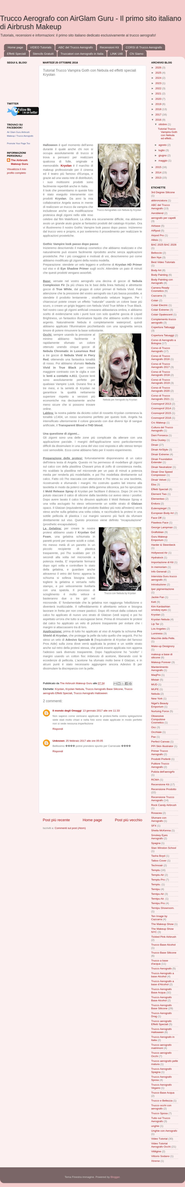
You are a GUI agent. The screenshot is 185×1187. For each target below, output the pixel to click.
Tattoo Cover (158, 860)
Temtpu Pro (158, 903)
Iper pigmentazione (162, 589)
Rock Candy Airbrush (163, 805)
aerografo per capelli (163, 217)
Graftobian (157, 532)
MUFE (155, 689)
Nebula (155, 693)
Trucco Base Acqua (162, 1092)
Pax (153, 736)
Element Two (159, 494)
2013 (158, 177)
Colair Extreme (160, 309)
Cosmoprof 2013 (161, 403)
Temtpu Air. (158, 898)
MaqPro (156, 674)
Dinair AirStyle (159, 449)
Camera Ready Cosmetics (160, 289)
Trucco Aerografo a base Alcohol (162, 975)
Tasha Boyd (158, 855)
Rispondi (58, 728)
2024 (158, 77)
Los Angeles (158, 628)
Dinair (154, 444)
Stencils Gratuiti (43, 53)
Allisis (154, 239)
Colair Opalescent (161, 314)
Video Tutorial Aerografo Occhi (161, 1145)
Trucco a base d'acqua (159, 962)
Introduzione (158, 584)
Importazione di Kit (162, 562)
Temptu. (156, 884)
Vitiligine (156, 1151)
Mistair (155, 679)
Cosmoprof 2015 (161, 413)
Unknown (59, 740)
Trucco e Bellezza (161, 1100)
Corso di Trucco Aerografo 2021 (160, 397)
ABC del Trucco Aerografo (75, 47)
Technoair (157, 865)
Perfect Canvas (160, 741)
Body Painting (159, 274)
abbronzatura (159, 200)
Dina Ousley (158, 440)
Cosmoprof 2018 (161, 417)
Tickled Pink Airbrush (163, 936)
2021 (158, 93)
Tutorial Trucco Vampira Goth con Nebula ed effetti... (167, 133)
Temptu (155, 870)
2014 (158, 172)
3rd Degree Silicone (163, 192)
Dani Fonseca (159, 435)
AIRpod (155, 230)
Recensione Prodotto (163, 789)
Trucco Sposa (159, 1113)
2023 (158, 83)
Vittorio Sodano (160, 1156)
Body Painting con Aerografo (162, 281)
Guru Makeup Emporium (159, 538)
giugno (163, 155)
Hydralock (157, 557)
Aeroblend (157, 213)
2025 (158, 72)
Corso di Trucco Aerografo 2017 (160, 365)
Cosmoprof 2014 (161, 408)
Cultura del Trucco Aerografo (162, 429)
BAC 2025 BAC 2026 (163, 244)
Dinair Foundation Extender (161, 461)
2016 (158, 119)
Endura (155, 503)
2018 (158, 109)
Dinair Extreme (160, 454)
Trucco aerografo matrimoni (161, 1046)
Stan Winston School (163, 847)
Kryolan (59, 689)
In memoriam (159, 567)
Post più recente (56, 820)
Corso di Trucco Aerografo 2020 (160, 389)
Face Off (156, 517)
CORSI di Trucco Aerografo (144, 47)
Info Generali (158, 571)
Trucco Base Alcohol (163, 944)
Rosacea (156, 813)
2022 (158, 88)
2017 (158, 114)
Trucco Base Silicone (163, 952)
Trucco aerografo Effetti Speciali (161, 1023)
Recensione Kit (160, 784)
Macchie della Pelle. (163, 638)
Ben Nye (156, 257)
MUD (154, 684)
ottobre (163, 124)
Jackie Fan (157, 597)
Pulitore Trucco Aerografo (160, 765)
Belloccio (156, 252)
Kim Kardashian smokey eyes (160, 608)
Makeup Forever (161, 662)
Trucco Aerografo (161, 968)
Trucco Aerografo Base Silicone (104, 689)
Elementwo (158, 498)
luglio (162, 150)
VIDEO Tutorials (41, 47)
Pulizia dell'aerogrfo (162, 771)
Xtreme (155, 1160)
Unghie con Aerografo (164, 1130)
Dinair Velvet (158, 479)
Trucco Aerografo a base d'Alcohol (162, 983)
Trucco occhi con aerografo (161, 1107)
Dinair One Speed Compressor (161, 473)
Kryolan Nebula (74, 689)
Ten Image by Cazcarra (159, 918)
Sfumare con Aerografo (158, 819)
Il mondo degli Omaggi (67, 710)
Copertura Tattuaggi (163, 327)
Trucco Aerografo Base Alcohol (161, 999)
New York (157, 698)
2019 (158, 104)
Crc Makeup (158, 422)
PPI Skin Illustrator (162, 746)
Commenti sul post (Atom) (70, 828)
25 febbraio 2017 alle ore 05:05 (84, 740)
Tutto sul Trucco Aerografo (160, 1120)
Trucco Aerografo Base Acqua (161, 991)
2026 (158, 67)
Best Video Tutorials (163, 262)
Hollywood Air (159, 552)
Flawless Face (159, 522)
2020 (158, 98)
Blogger (115, 1176)
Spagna (156, 843)
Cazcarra (156, 295)
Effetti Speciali (16, 53)
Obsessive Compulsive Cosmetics (158, 719)
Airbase (155, 225)
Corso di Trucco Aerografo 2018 (160, 373)
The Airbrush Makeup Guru (19, 162)
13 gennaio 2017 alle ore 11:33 (101, 710)
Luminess (157, 633)
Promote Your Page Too (18, 143)
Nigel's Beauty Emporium (159, 705)
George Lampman (162, 527)
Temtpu (155, 889)
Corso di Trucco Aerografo (160, 350)
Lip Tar (155, 623)
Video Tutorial (159, 1138)
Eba (153, 484)
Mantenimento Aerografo (159, 669)
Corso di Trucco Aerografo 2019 (160, 381)
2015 (158, 167)
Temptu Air (157, 874)
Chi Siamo (136, 53)
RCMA (155, 779)
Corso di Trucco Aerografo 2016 (160, 357)
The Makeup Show (162, 924)
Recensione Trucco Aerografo (162, 799)
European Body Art (162, 513)
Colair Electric (159, 305)
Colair (154, 300)
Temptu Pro (158, 879)
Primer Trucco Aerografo (159, 752)
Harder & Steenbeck (163, 544)
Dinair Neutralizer (161, 467)
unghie (155, 1126)
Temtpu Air (157, 893)
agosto (163, 144)
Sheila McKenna (161, 830)
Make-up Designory (162, 646)
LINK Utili (116, 53)
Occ (153, 727)
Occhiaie (156, 732)
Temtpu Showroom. (162, 908)
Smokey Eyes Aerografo (159, 837)
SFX (153, 825)
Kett (153, 601)
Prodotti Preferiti (160, 759)
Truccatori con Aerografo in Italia (81, 53)
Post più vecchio (128, 820)
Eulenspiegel (158, 508)
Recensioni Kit (109, 47)
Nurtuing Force (160, 711)
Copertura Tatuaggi (162, 335)
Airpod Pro (157, 235)
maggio (163, 160)
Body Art (156, 270)
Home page (15, 47)
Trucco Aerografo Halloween (90, 693)
